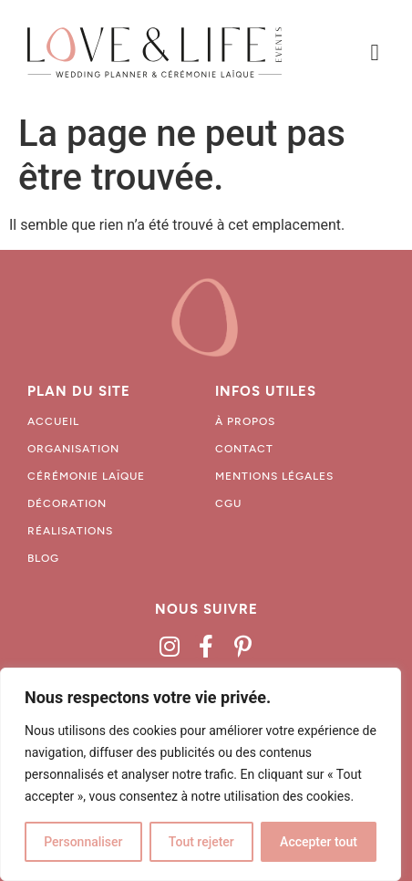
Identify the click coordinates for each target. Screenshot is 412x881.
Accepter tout (318, 841)
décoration (67, 503)
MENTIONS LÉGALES (274, 476)
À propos (245, 421)
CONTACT (244, 448)
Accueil (53, 421)
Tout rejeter (201, 841)
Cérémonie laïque (86, 476)
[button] (375, 53)
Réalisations (70, 530)
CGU (228, 503)
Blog (43, 558)
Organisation (73, 448)
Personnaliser (83, 841)
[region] (200, 774)
